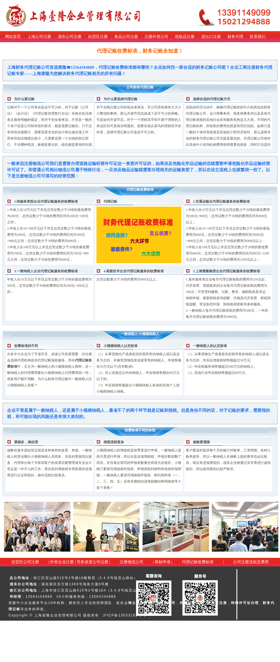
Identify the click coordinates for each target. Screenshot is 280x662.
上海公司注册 (39, 37)
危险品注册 (185, 37)
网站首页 (13, 37)
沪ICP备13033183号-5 (124, 615)
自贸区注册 (98, 37)
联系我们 (258, 37)
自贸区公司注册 (25, 562)
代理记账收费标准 (198, 562)
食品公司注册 (126, 37)
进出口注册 (211, 37)
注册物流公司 (131, 562)
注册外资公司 (156, 37)
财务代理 (235, 37)
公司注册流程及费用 (251, 562)
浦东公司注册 (69, 37)
